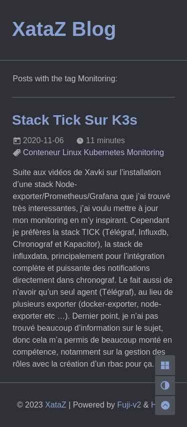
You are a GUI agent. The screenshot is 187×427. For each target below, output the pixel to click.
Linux (71, 152)
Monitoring (145, 152)
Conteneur (41, 152)
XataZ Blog (64, 29)
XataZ (55, 405)
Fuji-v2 (129, 405)
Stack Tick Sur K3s (75, 120)
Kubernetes (104, 152)
